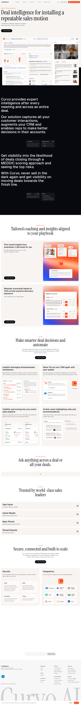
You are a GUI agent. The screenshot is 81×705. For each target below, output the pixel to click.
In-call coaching (57, 668)
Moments (56, 673)
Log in (58, 2)
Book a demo (64, 2)
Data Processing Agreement (73, 682)
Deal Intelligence (57, 670)
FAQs (42, 682)
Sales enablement (71, 670)
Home (42, 668)
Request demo (51, 654)
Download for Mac (73, 2)
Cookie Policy (57, 682)
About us (39, 2)
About (42, 670)
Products (17, 2)
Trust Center (70, 678)
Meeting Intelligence (58, 671)
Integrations (43, 680)
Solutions (24, 2)
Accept (76, 702)
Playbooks (32, 2)
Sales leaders (70, 668)
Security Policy (71, 680)
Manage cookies (57, 683)
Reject (70, 702)
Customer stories (46, 2)
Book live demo (6, 31)
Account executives (72, 671)
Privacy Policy (57, 678)
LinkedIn (42, 675)
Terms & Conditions (58, 680)
